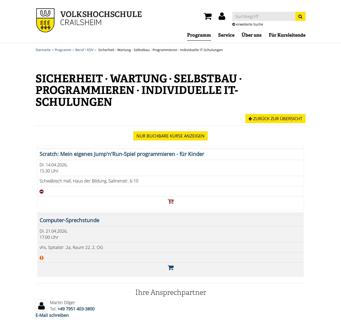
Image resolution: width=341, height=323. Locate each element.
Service (226, 35)
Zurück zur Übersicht (275, 118)
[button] (222, 17)
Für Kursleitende (287, 35)
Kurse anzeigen (170, 136)
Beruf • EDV (84, 50)
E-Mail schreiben (52, 315)
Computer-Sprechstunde (69, 220)
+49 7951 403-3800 (76, 309)
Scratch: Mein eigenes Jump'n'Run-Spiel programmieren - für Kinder (122, 153)
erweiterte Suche (247, 24)
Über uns (252, 35)
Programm (199, 35)
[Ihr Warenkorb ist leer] (207, 17)
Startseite (43, 50)
